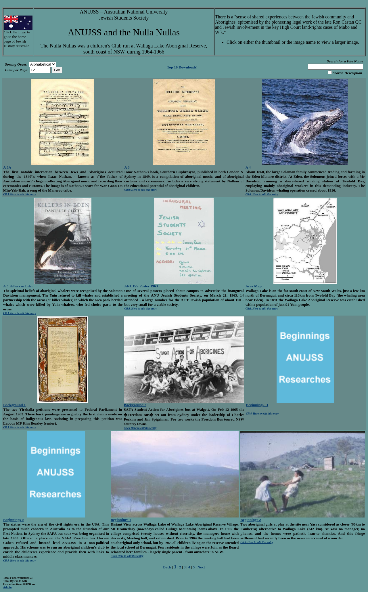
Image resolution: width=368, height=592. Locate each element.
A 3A (7, 167)
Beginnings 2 (250, 519)
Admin (7, 587)
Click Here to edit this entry (19, 194)
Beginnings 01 (257, 405)
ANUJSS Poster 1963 (141, 286)
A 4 (248, 167)
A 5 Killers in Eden (18, 286)
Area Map (254, 286)
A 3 (126, 167)
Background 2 (135, 405)
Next (201, 567)
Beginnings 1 (121, 519)
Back (167, 567)
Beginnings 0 (13, 519)
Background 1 (14, 405)
